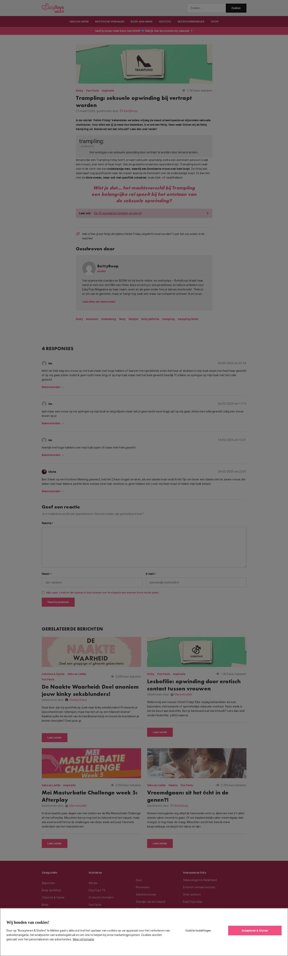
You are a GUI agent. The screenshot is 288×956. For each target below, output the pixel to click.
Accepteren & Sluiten (255, 930)
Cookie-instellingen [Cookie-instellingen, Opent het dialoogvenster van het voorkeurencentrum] (198, 930)
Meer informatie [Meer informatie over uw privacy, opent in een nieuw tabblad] (83, 939)
